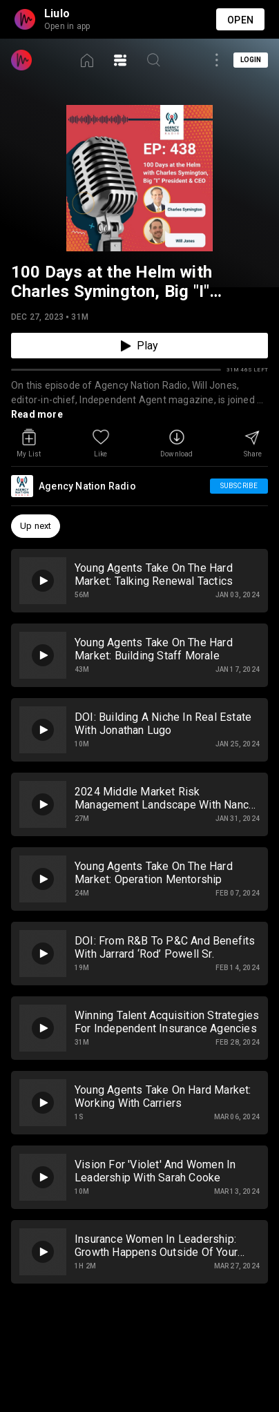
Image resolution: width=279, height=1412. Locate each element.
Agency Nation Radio (87, 486)
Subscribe (239, 486)
